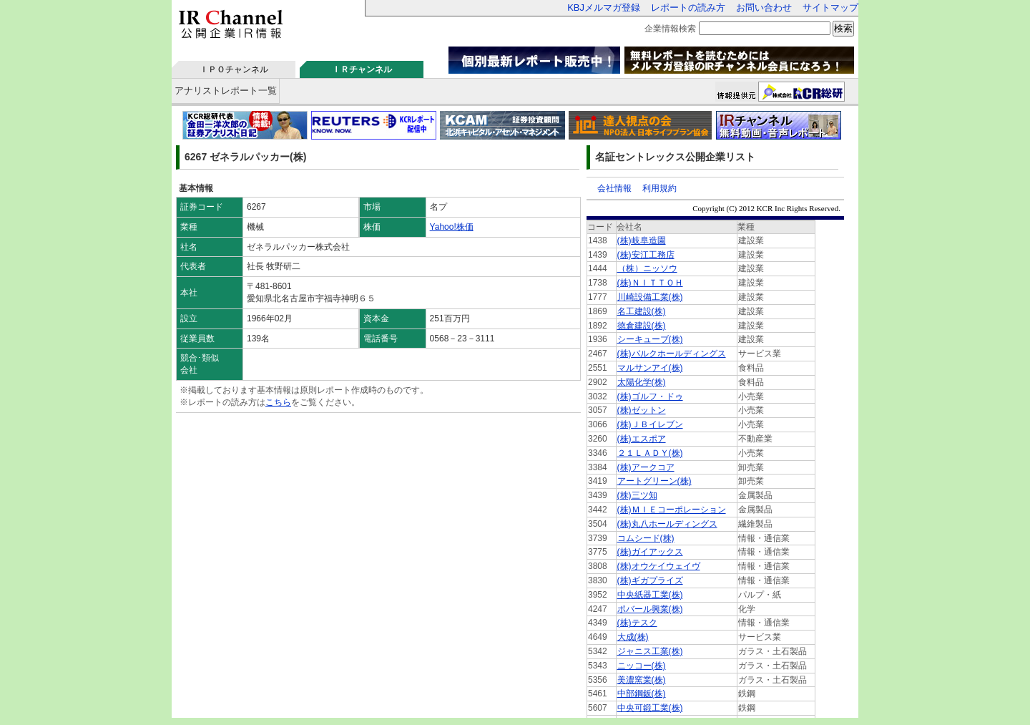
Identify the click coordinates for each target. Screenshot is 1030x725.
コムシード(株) (646, 538)
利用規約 (659, 188)
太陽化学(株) (641, 382)
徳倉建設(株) (641, 326)
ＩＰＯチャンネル (234, 69)
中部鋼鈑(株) (641, 693)
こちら (278, 402)
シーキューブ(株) (650, 339)
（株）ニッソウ (647, 268)
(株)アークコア (646, 467)
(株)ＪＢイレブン (650, 424)
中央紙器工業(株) (650, 595)
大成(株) (633, 637)
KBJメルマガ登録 (603, 7)
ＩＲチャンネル (362, 69)
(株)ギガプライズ (650, 580)
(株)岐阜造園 (641, 240)
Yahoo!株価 (452, 227)
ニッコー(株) (641, 666)
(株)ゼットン (641, 410)
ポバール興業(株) (650, 609)
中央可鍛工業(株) (650, 708)
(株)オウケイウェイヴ (658, 566)
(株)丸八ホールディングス (667, 524)
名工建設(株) (641, 311)
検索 (843, 28)
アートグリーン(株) (654, 481)
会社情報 (614, 188)
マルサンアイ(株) (650, 368)
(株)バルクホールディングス (671, 354)
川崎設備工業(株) (650, 297)
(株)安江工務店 (646, 255)
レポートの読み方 (688, 7)
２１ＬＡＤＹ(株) (650, 453)
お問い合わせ (764, 7)
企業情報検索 (670, 29)
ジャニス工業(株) (650, 651)
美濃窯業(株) (641, 680)
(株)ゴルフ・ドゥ (650, 396)
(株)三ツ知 (637, 495)
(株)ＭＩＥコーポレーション (671, 510)
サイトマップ (830, 7)
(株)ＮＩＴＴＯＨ (650, 283)
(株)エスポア (641, 439)
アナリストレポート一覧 (226, 90)
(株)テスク (637, 623)
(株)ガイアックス (650, 552)
